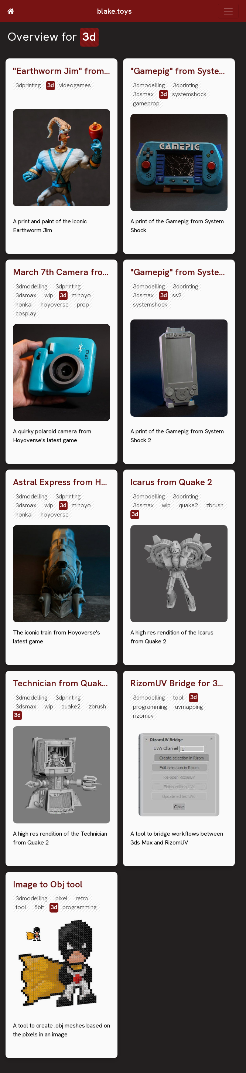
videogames (75, 85)
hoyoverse (55, 304)
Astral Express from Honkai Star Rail (61, 482)
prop (83, 304)
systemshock (189, 94)
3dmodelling (149, 85)
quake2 (188, 505)
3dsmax (143, 94)
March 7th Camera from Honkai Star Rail (61, 272)
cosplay (26, 313)
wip (48, 295)
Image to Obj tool (47, 884)
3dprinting (28, 85)
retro (82, 898)
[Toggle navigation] (228, 11)
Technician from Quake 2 (61, 683)
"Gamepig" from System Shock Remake (179, 71)
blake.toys (114, 11)
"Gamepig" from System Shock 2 (179, 272)
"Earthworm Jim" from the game (61, 71)
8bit (39, 907)
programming (150, 707)
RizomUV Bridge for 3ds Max (179, 683)
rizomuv (143, 716)
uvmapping (189, 707)
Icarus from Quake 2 (171, 482)
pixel (61, 898)
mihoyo (81, 295)
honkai (24, 304)
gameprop (146, 103)
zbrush (214, 505)
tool (178, 697)
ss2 (176, 295)
